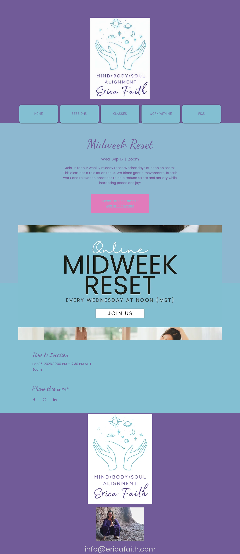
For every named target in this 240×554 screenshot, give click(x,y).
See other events (120, 206)
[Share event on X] (45, 399)
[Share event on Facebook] (34, 399)
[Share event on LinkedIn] (55, 399)
